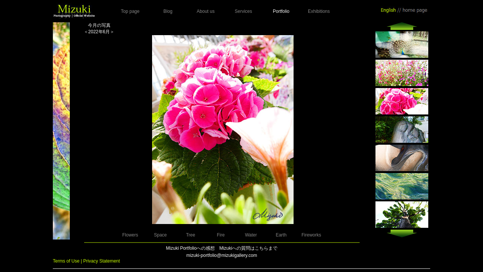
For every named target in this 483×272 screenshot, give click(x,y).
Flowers (130, 235)
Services (243, 11)
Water (251, 235)
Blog (167, 11)
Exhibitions (319, 11)
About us (205, 11)
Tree (190, 235)
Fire (221, 235)
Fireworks (311, 235)
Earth (281, 235)
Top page (130, 11)
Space (160, 235)
